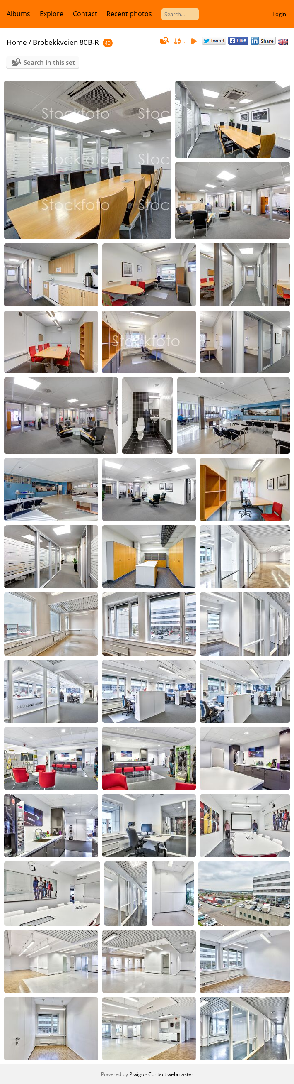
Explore (51, 13)
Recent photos (129, 13)
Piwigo (136, 1074)
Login (279, 14)
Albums (18, 13)
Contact (85, 13)
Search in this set (49, 62)
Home (17, 42)
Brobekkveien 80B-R (66, 42)
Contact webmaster (170, 1074)
